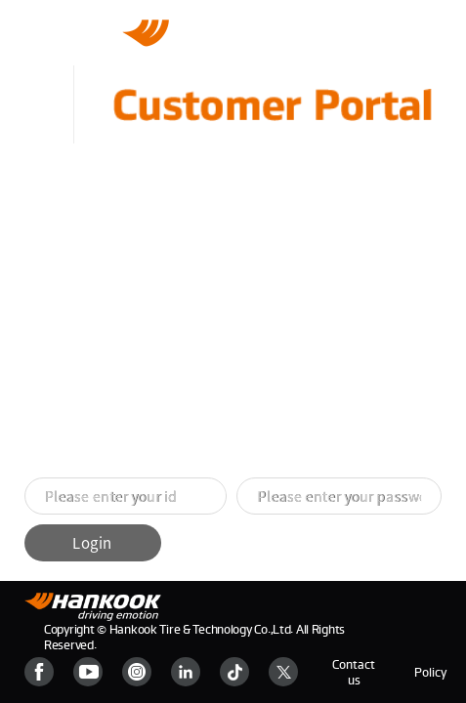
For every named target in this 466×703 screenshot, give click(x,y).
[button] (210, 490)
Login (91, 543)
